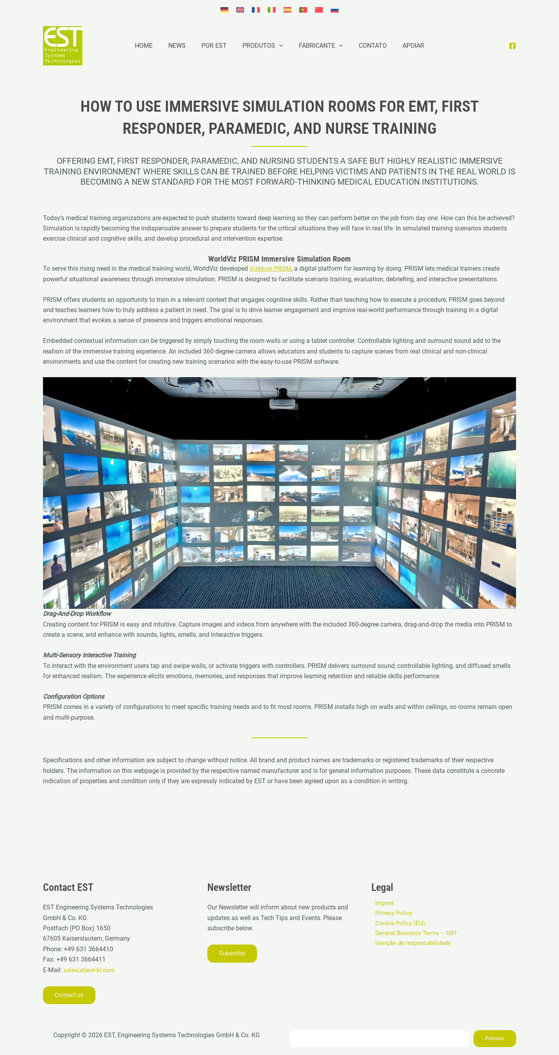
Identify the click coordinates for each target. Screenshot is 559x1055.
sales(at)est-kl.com (89, 969)
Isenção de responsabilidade (411, 944)
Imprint (381, 903)
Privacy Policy (390, 913)
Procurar (494, 1038)
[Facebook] (512, 45)
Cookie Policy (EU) (396, 924)
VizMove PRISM (272, 268)
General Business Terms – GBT (414, 934)
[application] (279, 46)
